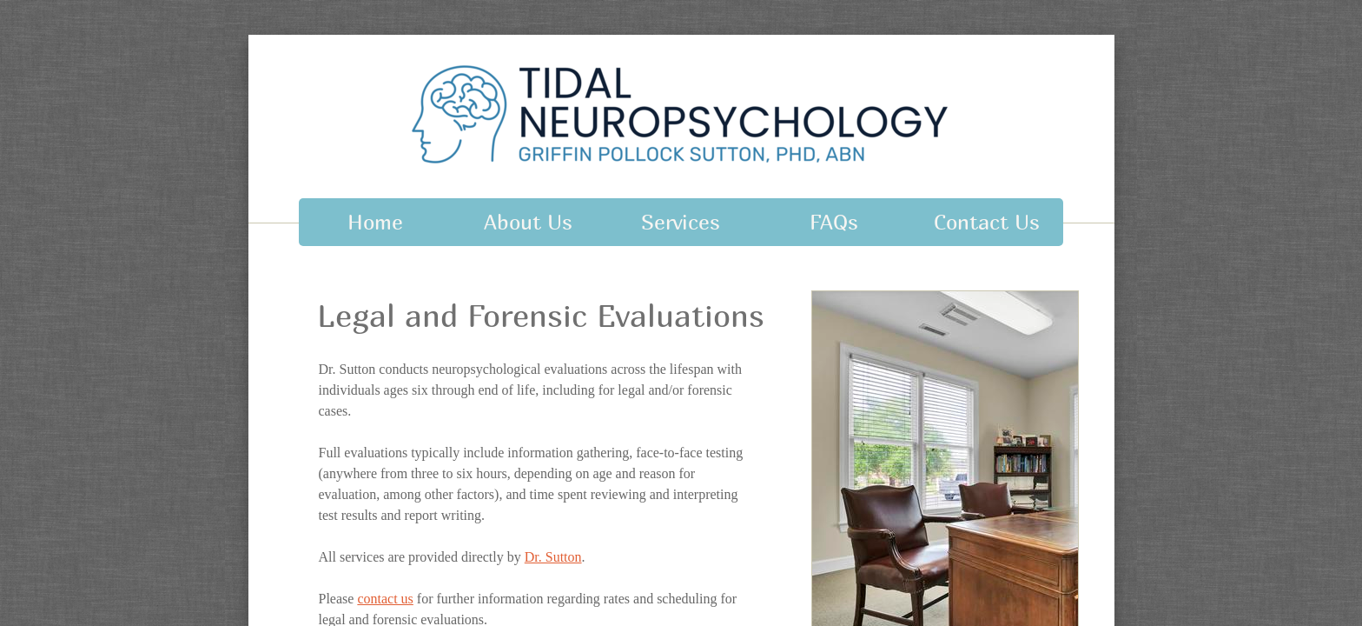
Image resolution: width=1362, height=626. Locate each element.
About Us (528, 222)
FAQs (834, 222)
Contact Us (987, 222)
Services (680, 222)
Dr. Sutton (553, 556)
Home (375, 222)
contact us (385, 598)
